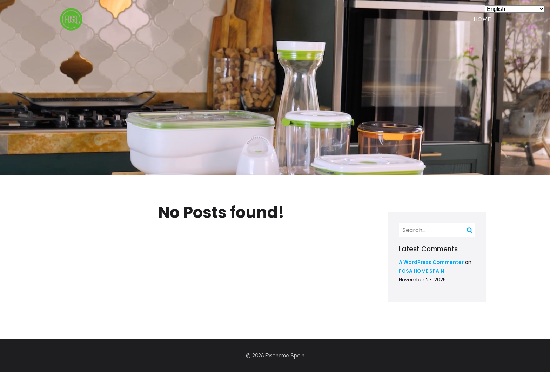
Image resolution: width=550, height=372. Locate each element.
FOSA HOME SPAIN (421, 270)
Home (482, 19)
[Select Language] (515, 9)
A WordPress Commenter (431, 262)
